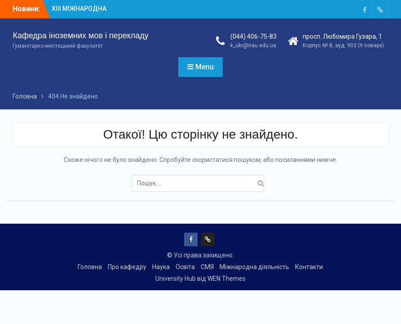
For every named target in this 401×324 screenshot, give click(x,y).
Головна (90, 266)
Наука (161, 266)
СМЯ (207, 266)
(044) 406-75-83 (253, 36)
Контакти (309, 266)
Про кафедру (127, 266)
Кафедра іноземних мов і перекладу (80, 35)
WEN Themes (226, 278)
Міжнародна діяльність (254, 266)
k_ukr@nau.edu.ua (253, 45)
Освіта (185, 266)
